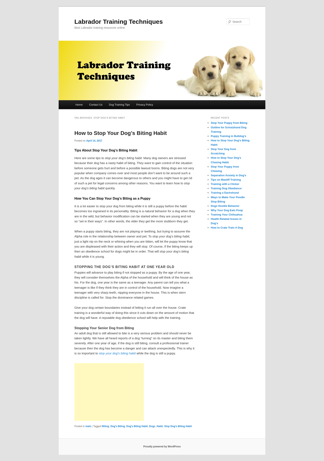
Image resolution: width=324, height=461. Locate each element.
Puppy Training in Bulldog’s (228, 136)
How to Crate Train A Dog (227, 227)
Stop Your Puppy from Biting (229, 122)
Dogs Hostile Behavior (225, 205)
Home (79, 104)
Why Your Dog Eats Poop (227, 210)
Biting (105, 426)
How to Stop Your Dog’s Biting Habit (120, 133)
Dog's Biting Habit (137, 426)
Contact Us (95, 104)
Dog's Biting (117, 426)
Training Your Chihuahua (226, 214)
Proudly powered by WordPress (162, 446)
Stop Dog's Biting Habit (178, 426)
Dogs (152, 426)
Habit (160, 426)
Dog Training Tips (119, 104)
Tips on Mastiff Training (226, 179)
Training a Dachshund (225, 192)
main (88, 426)
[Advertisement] (109, 392)
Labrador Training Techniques (118, 21)
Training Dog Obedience (226, 188)
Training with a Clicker (225, 184)
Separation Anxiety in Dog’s (228, 175)
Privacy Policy (144, 104)
